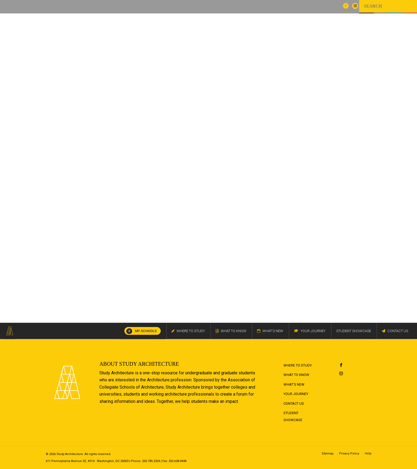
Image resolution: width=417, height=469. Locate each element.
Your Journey (295, 394)
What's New (293, 384)
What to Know (296, 375)
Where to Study (297, 365)
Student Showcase (292, 416)
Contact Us (293, 404)
